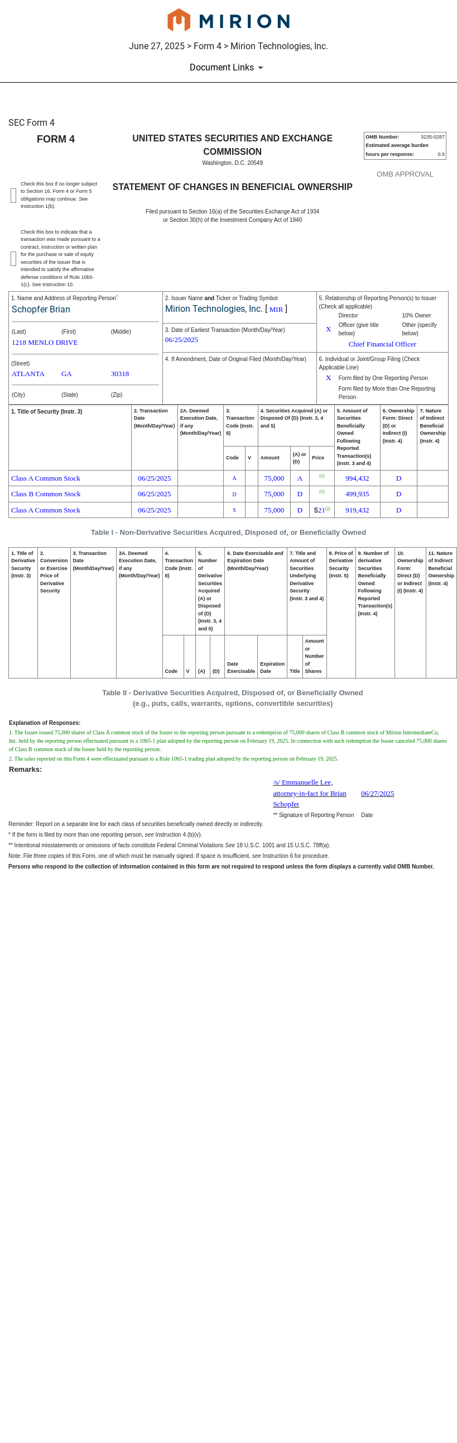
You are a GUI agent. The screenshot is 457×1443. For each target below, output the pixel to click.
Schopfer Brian (41, 309)
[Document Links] (228, 67)
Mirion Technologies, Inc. (214, 308)
